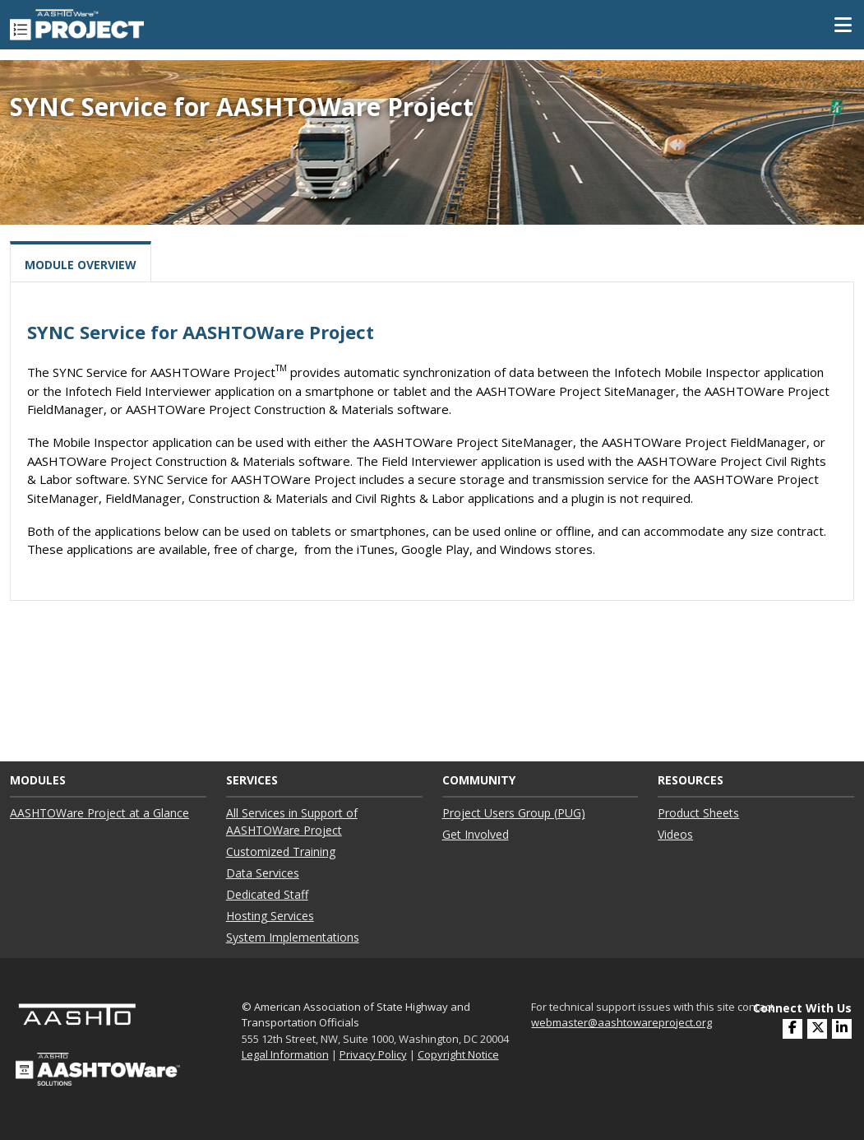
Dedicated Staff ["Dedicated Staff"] (267, 894)
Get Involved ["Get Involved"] (475, 834)
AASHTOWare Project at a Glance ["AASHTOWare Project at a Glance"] (99, 813)
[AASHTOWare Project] (77, 23)
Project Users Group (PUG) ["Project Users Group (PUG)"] (513, 813)
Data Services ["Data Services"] (262, 873)
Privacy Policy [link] (373, 1054)
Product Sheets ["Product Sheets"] (698, 813)
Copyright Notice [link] (458, 1054)
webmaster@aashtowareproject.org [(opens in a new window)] (621, 1022)
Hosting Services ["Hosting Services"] (270, 916)
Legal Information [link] (285, 1054)
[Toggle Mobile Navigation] (843, 25)
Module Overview (80, 264)
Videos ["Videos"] (675, 834)
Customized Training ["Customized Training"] (280, 851)
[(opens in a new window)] (842, 1029)
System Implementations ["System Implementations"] (292, 937)
